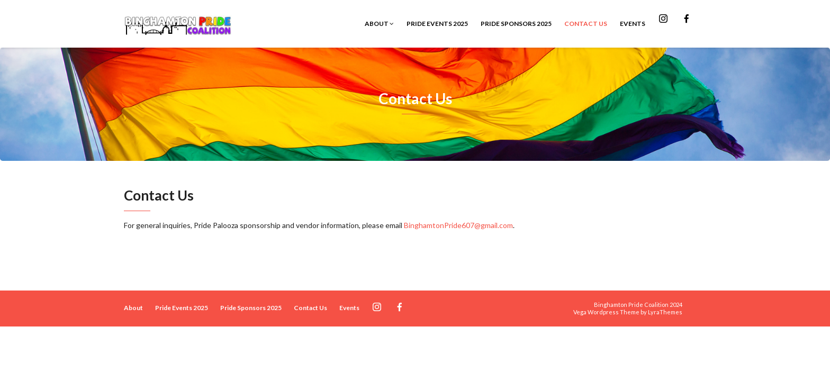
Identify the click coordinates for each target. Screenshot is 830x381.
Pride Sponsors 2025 (516, 24)
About (379, 24)
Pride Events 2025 (437, 24)
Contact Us (585, 24)
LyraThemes (665, 312)
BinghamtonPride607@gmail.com (458, 225)
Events (632, 24)
